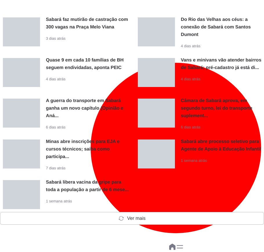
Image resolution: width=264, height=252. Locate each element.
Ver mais (131, 218)
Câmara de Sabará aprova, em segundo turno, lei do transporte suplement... (216, 108)
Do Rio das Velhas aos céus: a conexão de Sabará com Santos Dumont (216, 27)
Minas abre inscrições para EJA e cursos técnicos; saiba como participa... (83, 149)
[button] (180, 247)
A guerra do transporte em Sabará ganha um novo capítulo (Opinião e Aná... (84, 108)
